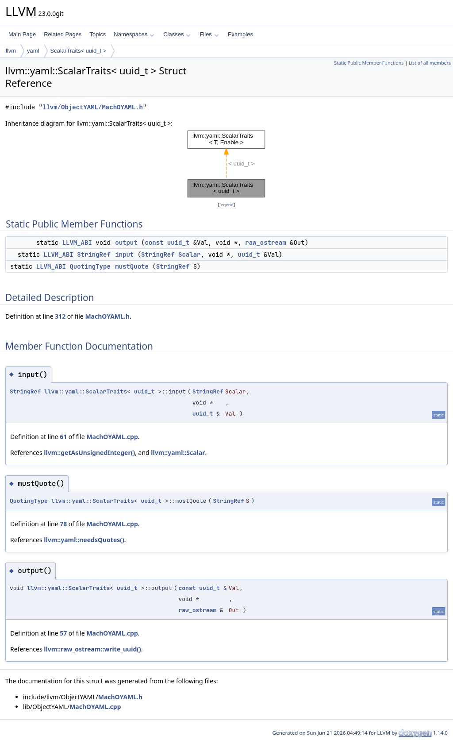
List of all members (430, 63)
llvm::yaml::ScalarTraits (85, 391)
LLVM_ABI (77, 243)
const (154, 243)
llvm (11, 50)
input (124, 254)
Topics (97, 34)
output (126, 243)
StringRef (94, 254)
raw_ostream (265, 243)
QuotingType (89, 266)
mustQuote (132, 266)
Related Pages (62, 34)
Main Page (22, 34)
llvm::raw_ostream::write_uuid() (92, 649)
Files (209, 34)
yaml (33, 50)
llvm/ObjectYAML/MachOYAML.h (92, 107)
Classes (177, 34)
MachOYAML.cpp (112, 436)
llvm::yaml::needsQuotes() (84, 540)
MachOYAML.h (107, 316)
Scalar (189, 254)
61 (63, 436)
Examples (240, 34)
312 (60, 316)
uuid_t (178, 243)
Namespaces (134, 34)
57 (63, 633)
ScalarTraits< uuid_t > (78, 50)
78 (63, 524)
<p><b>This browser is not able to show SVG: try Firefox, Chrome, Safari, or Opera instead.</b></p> (226, 164)
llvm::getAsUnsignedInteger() (89, 452)
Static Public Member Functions (368, 63)
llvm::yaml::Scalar (178, 452)
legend (226, 205)
